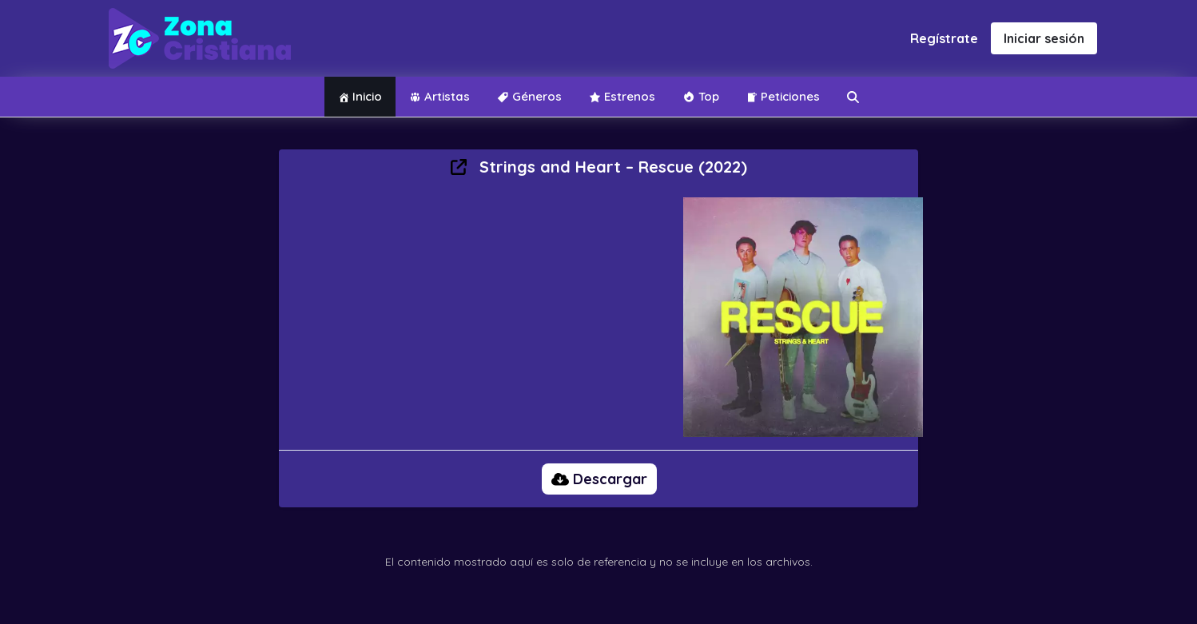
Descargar (599, 479)
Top (700, 96)
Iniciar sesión (1044, 38)
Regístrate (944, 38)
